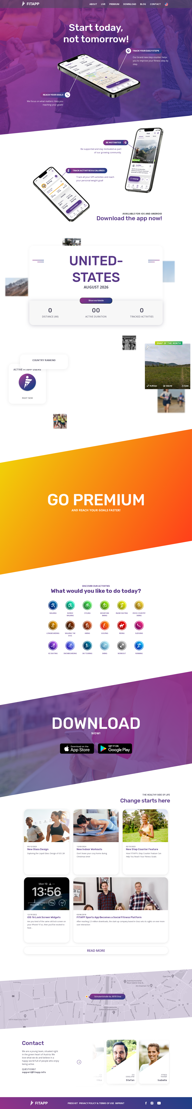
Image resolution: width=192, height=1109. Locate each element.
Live (103, 4)
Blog (143, 4)
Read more (96, 950)
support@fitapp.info (34, 1072)
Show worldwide (96, 300)
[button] (166, 4)
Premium (114, 4)
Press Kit (73, 1103)
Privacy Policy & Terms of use (96, 1103)
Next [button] (97, 1062)
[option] (121, 1062)
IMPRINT (119, 1103)
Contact (155, 4)
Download (129, 4)
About (93, 4)
